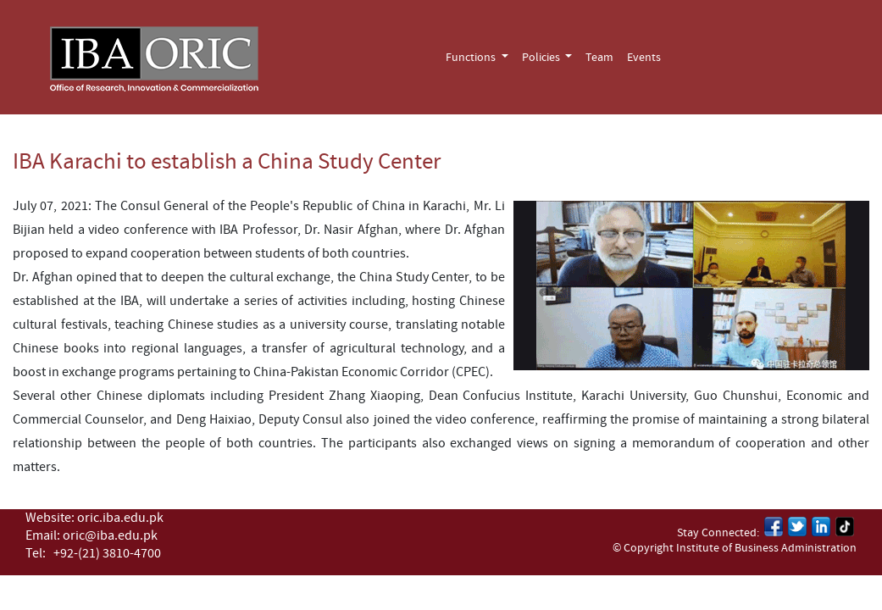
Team (599, 57)
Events (644, 57)
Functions (472, 57)
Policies (542, 57)
